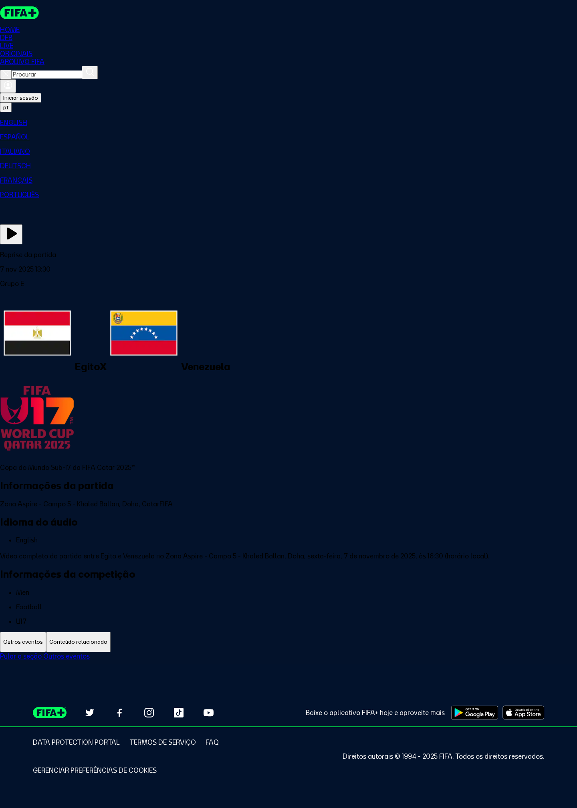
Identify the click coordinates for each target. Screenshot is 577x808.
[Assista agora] (11, 234)
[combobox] (47, 75)
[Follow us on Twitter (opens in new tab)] (90, 712)
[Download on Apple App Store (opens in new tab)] (523, 712)
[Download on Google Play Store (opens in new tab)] (474, 712)
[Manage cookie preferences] (95, 770)
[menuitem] (288, 123)
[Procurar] (90, 72)
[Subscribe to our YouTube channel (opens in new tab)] (208, 712)
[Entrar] (8, 86)
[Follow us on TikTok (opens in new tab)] (179, 712)
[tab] (23, 642)
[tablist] (288, 642)
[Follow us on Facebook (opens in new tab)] (119, 712)
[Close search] (6, 74)
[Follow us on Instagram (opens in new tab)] (149, 712)
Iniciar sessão (20, 97)
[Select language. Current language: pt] (6, 107)
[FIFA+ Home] (19, 13)
